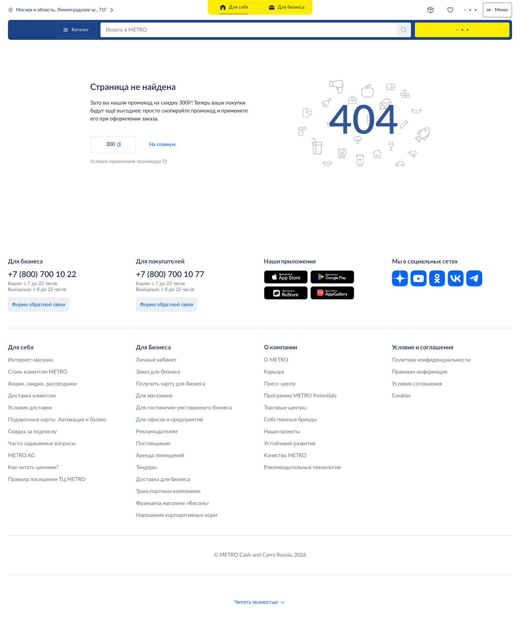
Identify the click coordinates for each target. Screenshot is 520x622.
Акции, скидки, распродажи (42, 383)
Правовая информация (419, 372)
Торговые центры (285, 407)
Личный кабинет (156, 360)
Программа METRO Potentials (300, 395)
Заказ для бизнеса (158, 372)
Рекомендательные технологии (302, 467)
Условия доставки (30, 407)
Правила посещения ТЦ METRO (47, 479)
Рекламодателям (156, 431)
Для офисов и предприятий (169, 419)
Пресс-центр (279, 383)
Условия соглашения (417, 383)
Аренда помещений (160, 455)
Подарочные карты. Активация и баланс (57, 419)
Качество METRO (285, 455)
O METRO (276, 360)
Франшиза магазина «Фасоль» (172, 503)
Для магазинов (154, 395)
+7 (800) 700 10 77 (170, 275)
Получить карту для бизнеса (170, 383)
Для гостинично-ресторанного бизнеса (184, 407)
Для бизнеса (286, 7)
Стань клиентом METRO (37, 372)
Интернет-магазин (30, 360)
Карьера (274, 372)
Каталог (75, 30)
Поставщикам (153, 443)
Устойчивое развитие (289, 443)
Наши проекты (282, 431)
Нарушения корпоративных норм (176, 515)
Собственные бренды (290, 419)
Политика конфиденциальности (431, 360)
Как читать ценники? (33, 467)
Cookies (401, 395)
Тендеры (146, 467)
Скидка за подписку (32, 431)
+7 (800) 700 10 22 (42, 275)
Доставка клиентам (32, 395)
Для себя (234, 7)
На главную (162, 144)
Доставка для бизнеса (163, 479)
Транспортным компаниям (168, 491)
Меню (497, 10)
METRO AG (21, 455)
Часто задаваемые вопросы (42, 443)
